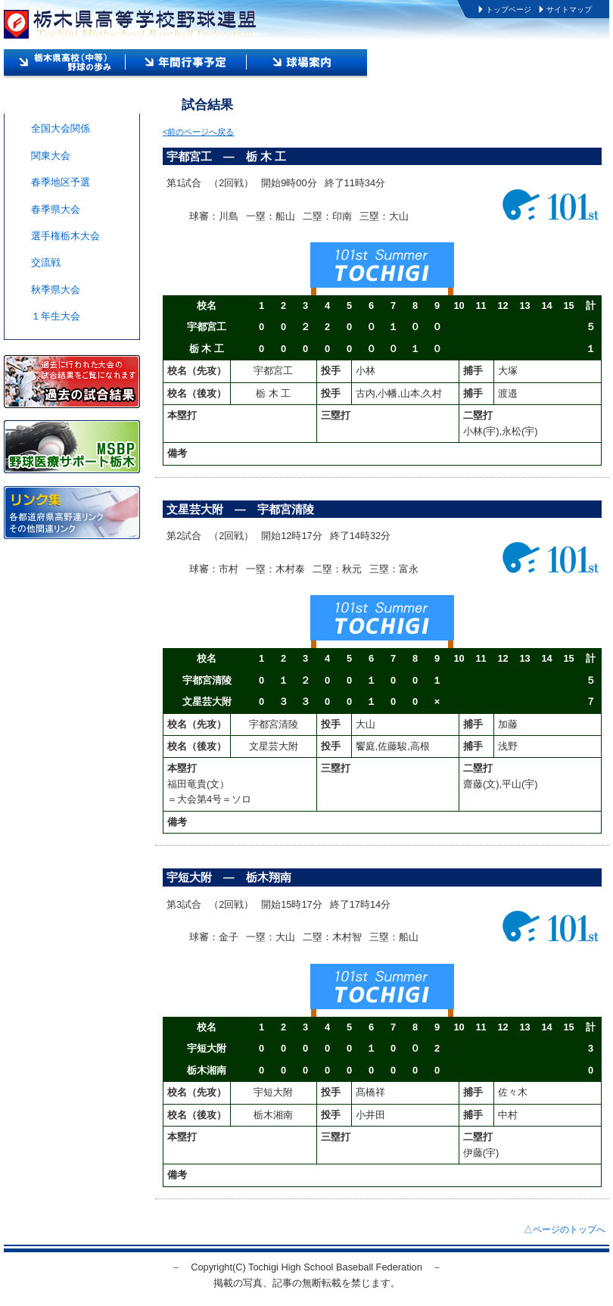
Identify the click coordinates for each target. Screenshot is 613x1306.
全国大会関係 (60, 128)
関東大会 (50, 155)
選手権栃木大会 (65, 236)
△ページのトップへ (564, 1229)
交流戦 (46, 262)
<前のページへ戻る (198, 131)
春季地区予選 (60, 182)
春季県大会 (55, 209)
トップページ (508, 9)
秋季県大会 (55, 289)
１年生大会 (55, 316)
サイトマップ (569, 9)
